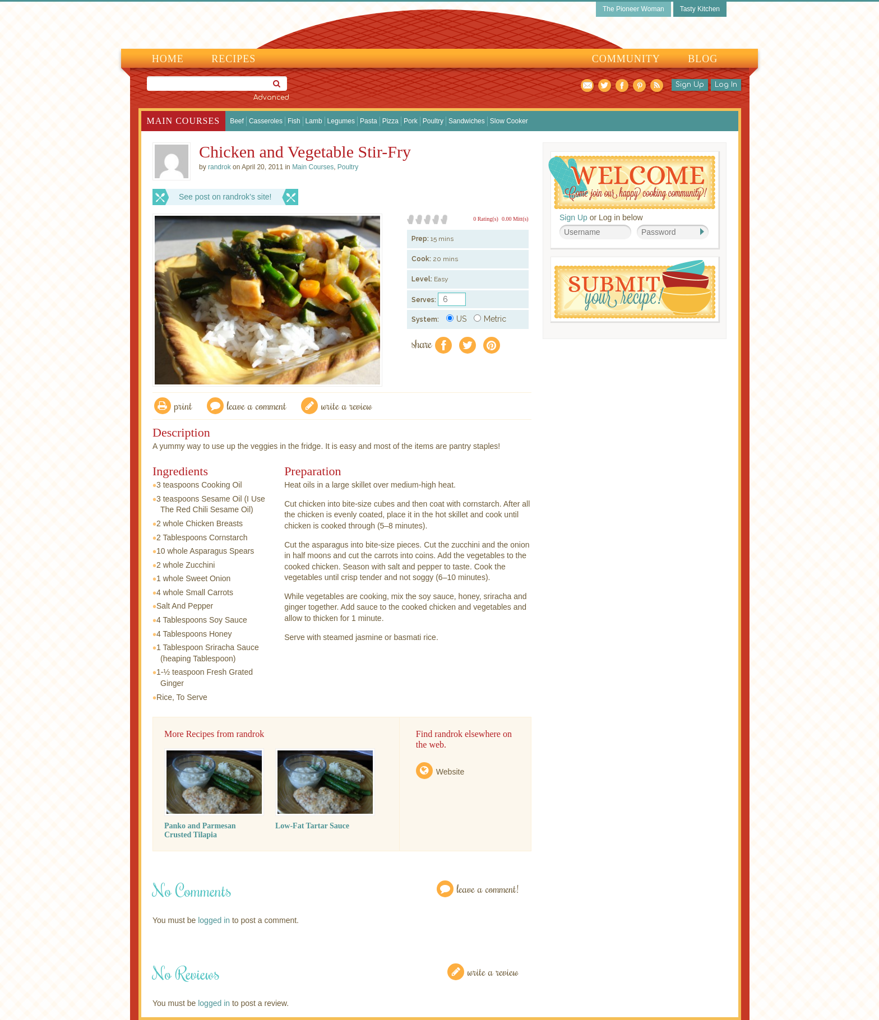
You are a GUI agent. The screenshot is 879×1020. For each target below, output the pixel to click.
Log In (726, 85)
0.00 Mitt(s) (515, 219)
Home (168, 58)
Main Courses (183, 121)
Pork (411, 121)
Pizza (390, 121)
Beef (237, 121)
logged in (214, 920)
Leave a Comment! (488, 888)
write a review (346, 405)
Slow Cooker (509, 121)
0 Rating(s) (485, 219)
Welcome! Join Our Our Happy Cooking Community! (631, 182)
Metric (490, 318)
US (456, 318)
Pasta (368, 121)
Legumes (341, 121)
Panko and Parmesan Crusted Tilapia (200, 830)
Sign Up (690, 85)
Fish (294, 121)
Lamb (314, 121)
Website (450, 771)
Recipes (233, 58)
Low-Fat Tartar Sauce (312, 826)
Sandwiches (466, 121)
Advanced (271, 97)
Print (183, 405)
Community (626, 58)
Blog (703, 58)
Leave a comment (256, 405)
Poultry (433, 121)
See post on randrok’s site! (225, 196)
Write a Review (493, 971)
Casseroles (266, 121)
